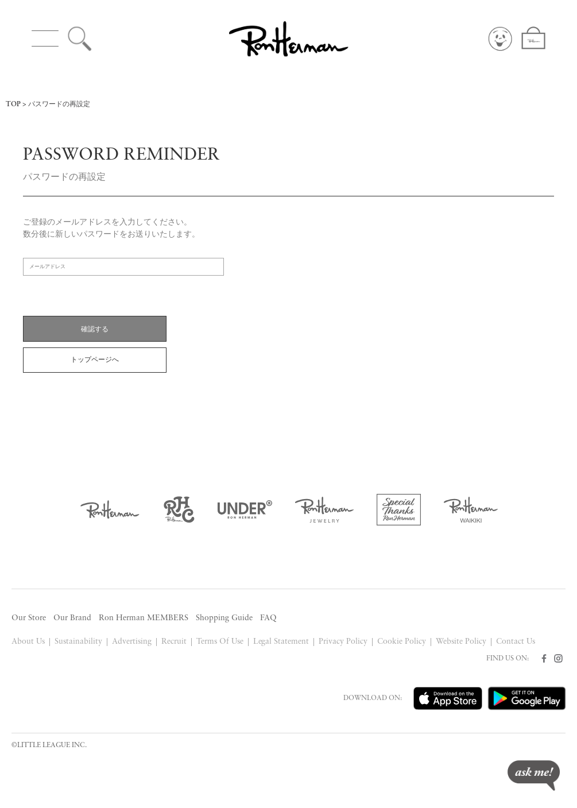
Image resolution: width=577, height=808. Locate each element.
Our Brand (72, 618)
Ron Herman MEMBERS (143, 618)
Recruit (174, 641)
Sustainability (78, 641)
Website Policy (461, 641)
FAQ (268, 618)
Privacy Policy (343, 641)
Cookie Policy (401, 641)
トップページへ (95, 360)
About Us (28, 641)
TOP (13, 104)
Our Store (28, 618)
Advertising (132, 641)
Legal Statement (281, 641)
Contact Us (515, 641)
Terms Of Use (219, 641)
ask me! (534, 775)
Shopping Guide (224, 618)
